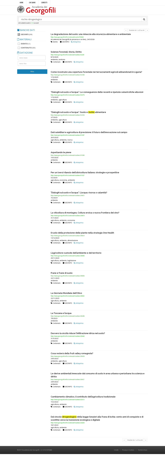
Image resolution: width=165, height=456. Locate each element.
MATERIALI (24, 41)
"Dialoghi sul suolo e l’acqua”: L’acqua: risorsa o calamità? (79, 194)
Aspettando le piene (61, 154)
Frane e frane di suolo (62, 275)
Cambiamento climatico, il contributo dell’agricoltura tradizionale (83, 398)
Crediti (116, 452)
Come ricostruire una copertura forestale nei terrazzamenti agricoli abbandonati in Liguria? (96, 74)
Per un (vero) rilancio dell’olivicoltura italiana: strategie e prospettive (85, 174)
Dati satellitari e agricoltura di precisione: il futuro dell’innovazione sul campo (89, 134)
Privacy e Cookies (128, 452)
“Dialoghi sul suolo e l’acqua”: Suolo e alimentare (78, 114)
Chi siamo (32, 3)
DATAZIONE (25, 54)
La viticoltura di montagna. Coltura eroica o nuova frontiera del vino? (85, 214)
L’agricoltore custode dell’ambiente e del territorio (76, 255)
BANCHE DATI (26, 32)
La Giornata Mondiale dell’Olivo (66, 295)
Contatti (44, 3)
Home (21, 3)
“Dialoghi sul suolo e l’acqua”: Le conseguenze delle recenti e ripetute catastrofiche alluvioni (97, 94)
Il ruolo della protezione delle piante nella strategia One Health (82, 235)
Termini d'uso (142, 452)
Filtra (32, 73)
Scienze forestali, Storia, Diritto (66, 54)
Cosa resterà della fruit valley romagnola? (72, 355)
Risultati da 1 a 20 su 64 (136, 32)
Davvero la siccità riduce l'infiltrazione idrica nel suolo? (78, 335)
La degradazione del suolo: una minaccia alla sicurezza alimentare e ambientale (91, 36)
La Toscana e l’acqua (61, 315)
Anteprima (76, 44)
